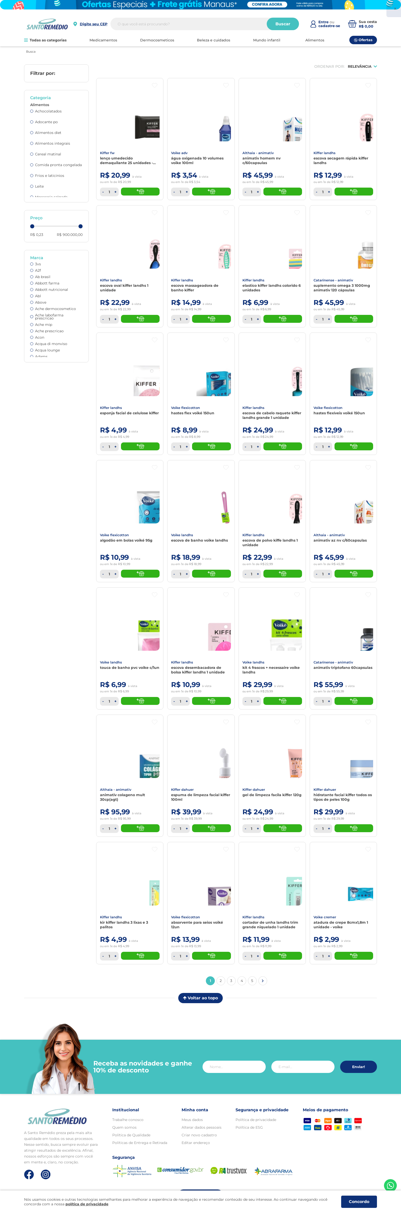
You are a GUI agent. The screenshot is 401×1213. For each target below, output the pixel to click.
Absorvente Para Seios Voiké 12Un (197, 924)
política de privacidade (86, 1204)
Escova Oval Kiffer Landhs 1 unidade (124, 287)
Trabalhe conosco (127, 1119)
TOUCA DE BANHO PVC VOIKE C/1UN (129, 667)
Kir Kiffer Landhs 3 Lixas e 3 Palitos (124, 924)
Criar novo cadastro (199, 1135)
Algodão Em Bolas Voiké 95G (126, 540)
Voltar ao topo (200, 997)
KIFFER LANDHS (325, 153)
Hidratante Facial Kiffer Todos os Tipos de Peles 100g (343, 797)
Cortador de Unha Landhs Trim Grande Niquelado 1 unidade (270, 924)
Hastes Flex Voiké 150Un (192, 413)
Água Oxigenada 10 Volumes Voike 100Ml (197, 160)
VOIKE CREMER (325, 917)
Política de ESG (249, 1127)
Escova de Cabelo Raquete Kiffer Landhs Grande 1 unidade (271, 415)
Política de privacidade (256, 1119)
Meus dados (192, 1119)
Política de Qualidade (131, 1135)
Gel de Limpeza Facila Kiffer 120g (272, 795)
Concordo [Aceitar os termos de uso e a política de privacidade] (359, 1201)
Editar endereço (196, 1142)
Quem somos (124, 1127)
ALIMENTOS (314, 40)
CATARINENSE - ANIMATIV (333, 280)
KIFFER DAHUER (182, 789)
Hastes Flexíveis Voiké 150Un (339, 413)
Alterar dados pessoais (201, 1127)
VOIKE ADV (179, 153)
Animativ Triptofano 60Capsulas (343, 667)
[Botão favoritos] (154, 85)
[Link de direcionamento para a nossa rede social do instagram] (46, 1175)
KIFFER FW (107, 153)
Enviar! (358, 1067)
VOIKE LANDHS (182, 535)
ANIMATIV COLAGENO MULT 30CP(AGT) (122, 797)
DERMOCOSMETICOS (157, 40)
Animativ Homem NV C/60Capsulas (261, 160)
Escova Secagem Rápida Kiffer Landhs (341, 160)
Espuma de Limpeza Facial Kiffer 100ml (200, 797)
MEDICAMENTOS (103, 40)
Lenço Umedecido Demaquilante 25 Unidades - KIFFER (126, 160)
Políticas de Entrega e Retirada (139, 1142)
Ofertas (363, 40)
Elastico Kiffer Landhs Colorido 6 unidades (271, 287)
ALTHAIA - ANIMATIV (258, 153)
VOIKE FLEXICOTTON (185, 408)
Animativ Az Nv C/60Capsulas (340, 540)
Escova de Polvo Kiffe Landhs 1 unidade (270, 542)
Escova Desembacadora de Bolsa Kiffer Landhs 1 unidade (198, 669)
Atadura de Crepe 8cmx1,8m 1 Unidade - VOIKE (341, 924)
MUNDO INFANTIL (266, 40)
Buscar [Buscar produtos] (282, 23)
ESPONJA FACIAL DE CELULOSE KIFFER (129, 413)
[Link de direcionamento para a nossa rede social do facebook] (29, 1174)
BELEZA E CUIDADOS (213, 40)
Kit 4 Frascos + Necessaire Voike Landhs (271, 669)
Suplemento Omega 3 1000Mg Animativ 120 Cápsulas (342, 287)
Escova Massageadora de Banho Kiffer (194, 287)
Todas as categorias (45, 40)
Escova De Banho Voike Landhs (199, 540)
